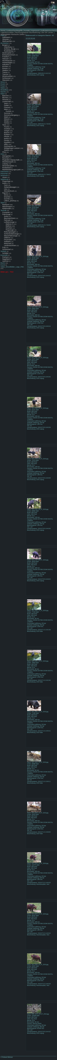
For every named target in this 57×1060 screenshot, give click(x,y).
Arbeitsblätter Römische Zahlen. (13, 34)
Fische (6, 127)
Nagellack (6, 259)
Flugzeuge (6, 181)
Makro (3, 88)
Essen (3, 84)
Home (3, 30)
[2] (29, 38)
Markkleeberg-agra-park (11, 170)
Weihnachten (7, 41)
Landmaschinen (10, 245)
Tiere (4, 125)
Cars (6, 185)
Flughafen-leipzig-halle (11, 160)
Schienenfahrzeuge (11, 234)
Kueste (8, 111)
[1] (27, 38)
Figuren (5, 193)
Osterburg (8, 47)
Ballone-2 (9, 224)
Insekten (7, 129)
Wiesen (7, 119)
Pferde (6, 136)
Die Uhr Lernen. (47, 32)
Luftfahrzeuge (9, 222)
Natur (3, 94)
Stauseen (6, 80)
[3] (32, 38)
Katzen (6, 150)
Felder (6, 105)
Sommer (7, 113)
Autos (4, 183)
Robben (7, 134)
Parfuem (5, 257)
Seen (6, 103)
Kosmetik (4, 255)
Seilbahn (7, 241)
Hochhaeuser (7, 61)
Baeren (7, 133)
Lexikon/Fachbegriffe (14, 30)
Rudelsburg (8, 51)
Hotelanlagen (7, 63)
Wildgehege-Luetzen (12, 148)
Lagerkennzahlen (7, 32)
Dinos (3, 82)
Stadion (5, 70)
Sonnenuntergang (11, 115)
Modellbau (4, 90)
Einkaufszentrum (8, 55)
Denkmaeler (7, 53)
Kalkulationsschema (48, 30)
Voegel (6, 131)
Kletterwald (6, 208)
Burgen (5, 45)
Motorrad (7, 243)
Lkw (5, 189)
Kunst (3, 265)
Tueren (5, 72)
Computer (6, 212)
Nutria (6, 138)
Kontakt (27, 30)
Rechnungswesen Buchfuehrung (27, 32)
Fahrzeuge (6, 214)
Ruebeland (6, 168)
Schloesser (6, 78)
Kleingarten (6, 156)
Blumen (5, 98)
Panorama (4, 171)
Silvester (5, 39)
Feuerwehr (8, 240)
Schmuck (4, 175)
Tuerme (5, 74)
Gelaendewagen (10, 187)
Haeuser (5, 59)
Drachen (7, 197)
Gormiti (7, 199)
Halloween (6, 37)
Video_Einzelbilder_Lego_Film (12, 267)
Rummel (5, 158)
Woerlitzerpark (7, 162)
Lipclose (5, 261)
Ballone (8, 226)
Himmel (5, 99)
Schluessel (6, 249)
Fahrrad (7, 220)
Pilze (4, 152)
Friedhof (5, 57)
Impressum (35, 30)
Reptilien (7, 142)
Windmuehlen (7, 76)
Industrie (5, 64)
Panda (6, 140)
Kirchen (5, 66)
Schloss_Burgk (9, 49)
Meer (6, 109)
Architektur (5, 43)
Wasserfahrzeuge (10, 236)
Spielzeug (4, 179)
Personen (4, 173)
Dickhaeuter (8, 146)
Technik (3, 210)
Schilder (5, 253)
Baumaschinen (9, 218)
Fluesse (7, 107)
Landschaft (6, 101)
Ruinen (5, 68)
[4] (34, 38)
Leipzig (5, 164)
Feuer (3, 86)
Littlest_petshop (10, 201)
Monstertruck (9, 191)
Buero (3, 263)
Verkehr (4, 251)
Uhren (4, 177)
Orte (2, 154)
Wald (6, 117)
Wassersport (7, 206)
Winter (6, 121)
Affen (6, 144)
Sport (3, 203)
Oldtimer (7, 238)
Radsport (5, 205)
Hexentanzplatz (8, 166)
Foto (4, 247)
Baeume (5, 96)
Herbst (6, 123)
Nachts (3, 92)
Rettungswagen (10, 232)
